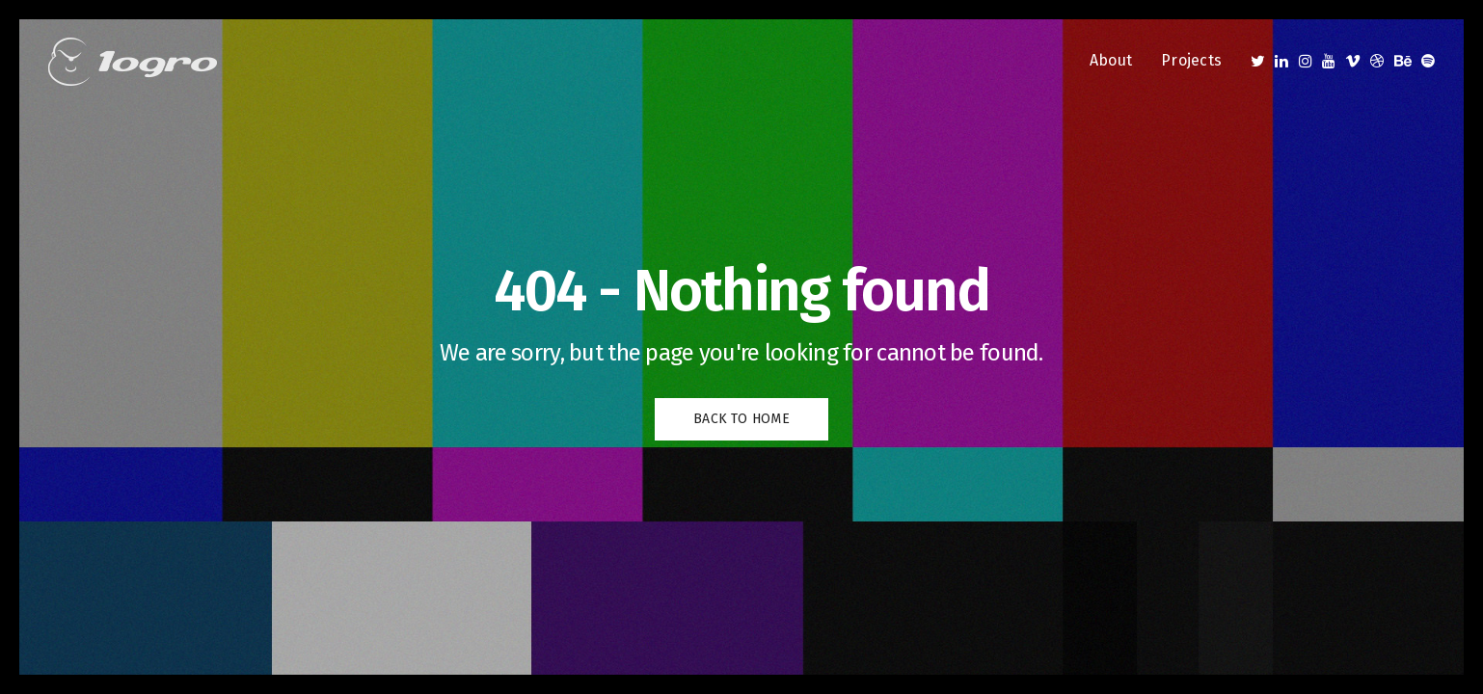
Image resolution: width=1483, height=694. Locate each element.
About (1111, 60)
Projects (1191, 60)
